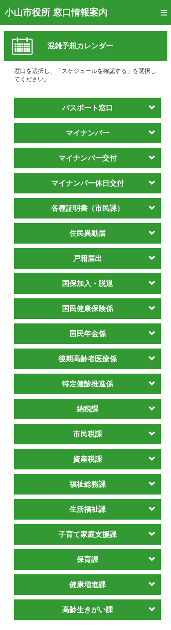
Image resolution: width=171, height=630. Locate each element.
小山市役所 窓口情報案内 (56, 12)
